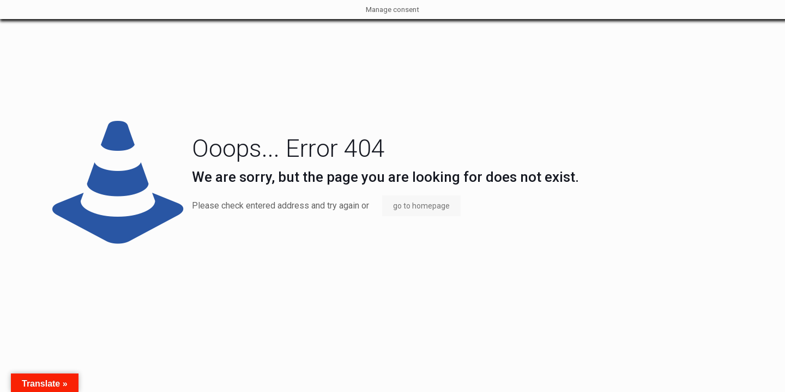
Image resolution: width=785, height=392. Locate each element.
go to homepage (421, 205)
